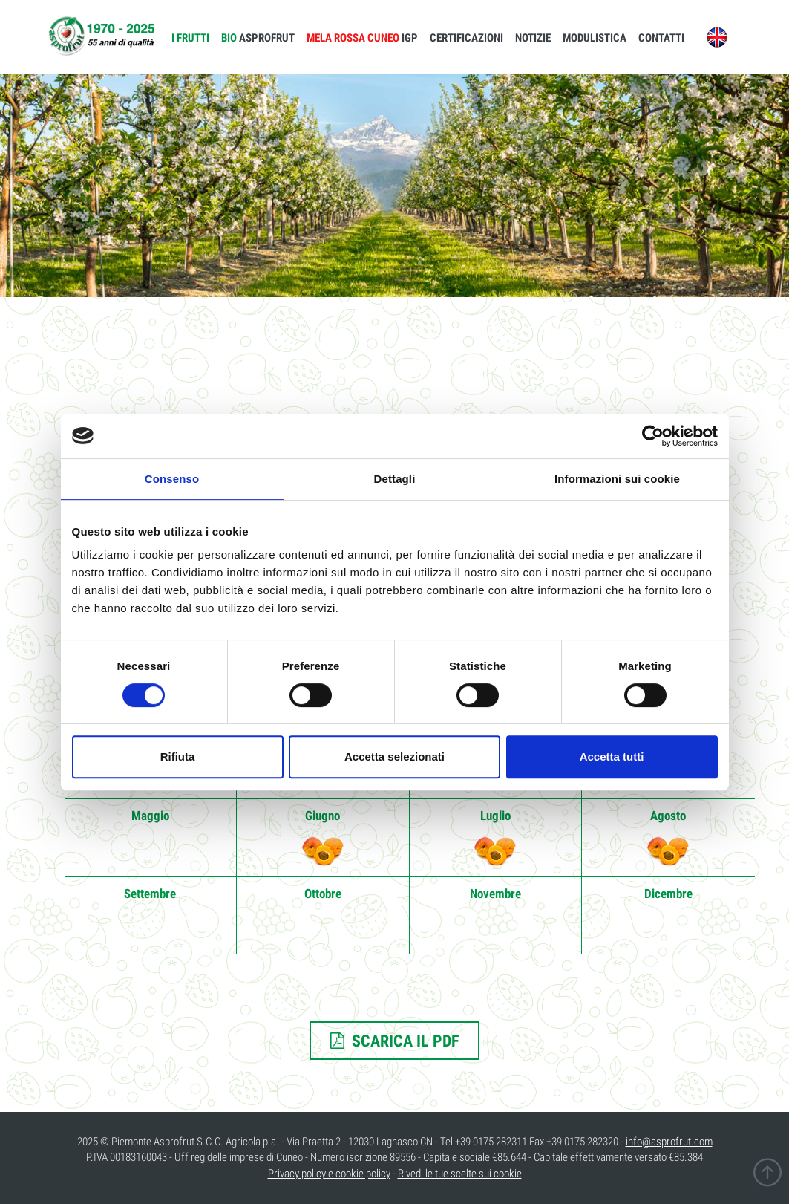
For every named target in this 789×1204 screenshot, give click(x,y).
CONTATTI (661, 38)
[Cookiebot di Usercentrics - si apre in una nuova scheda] (653, 436)
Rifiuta (177, 756)
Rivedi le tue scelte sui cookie (460, 1173)
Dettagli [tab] (395, 478)
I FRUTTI (190, 38)
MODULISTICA (594, 38)
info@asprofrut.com (669, 1141)
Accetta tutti (612, 756)
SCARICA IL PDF (394, 1041)
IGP (362, 38)
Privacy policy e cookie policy (329, 1173)
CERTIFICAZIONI (466, 38)
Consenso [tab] (172, 478)
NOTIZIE (533, 38)
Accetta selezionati (394, 756)
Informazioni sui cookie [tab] (617, 478)
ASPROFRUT (258, 38)
